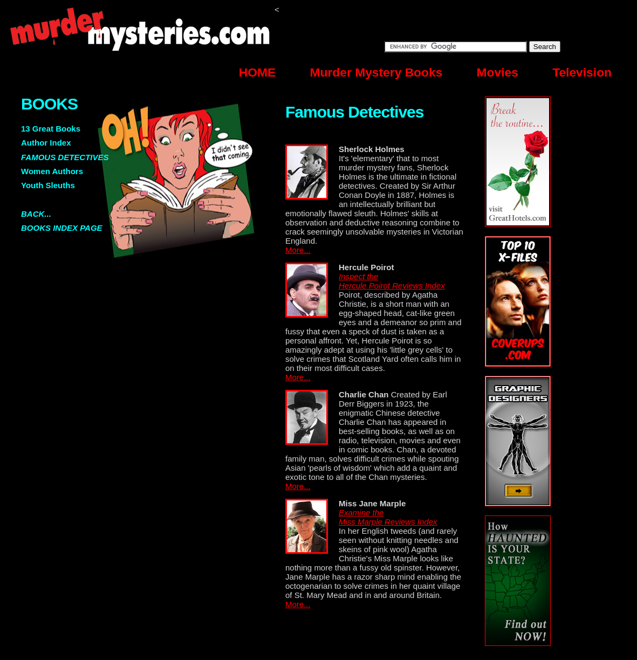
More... (298, 250)
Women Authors (52, 171)
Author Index (46, 142)
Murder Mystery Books (376, 72)
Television (582, 72)
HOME (257, 72)
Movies (497, 72)
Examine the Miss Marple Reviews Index (388, 517)
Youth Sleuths (48, 185)
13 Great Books (50, 128)
